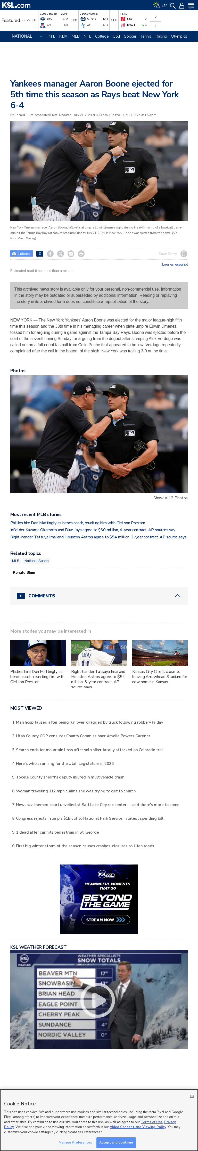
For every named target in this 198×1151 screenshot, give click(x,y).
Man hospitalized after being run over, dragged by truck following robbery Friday (89, 722)
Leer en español (175, 264)
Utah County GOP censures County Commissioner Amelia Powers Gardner (83, 736)
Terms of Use (152, 1122)
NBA (63, 36)
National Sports (36, 561)
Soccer (130, 36)
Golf (116, 36)
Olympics (179, 36)
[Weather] (160, 5)
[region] (99, 1120)
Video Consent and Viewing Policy (138, 1127)
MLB (75, 36)
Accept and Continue (116, 1142)
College (102, 36)
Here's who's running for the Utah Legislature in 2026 (64, 763)
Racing (161, 36)
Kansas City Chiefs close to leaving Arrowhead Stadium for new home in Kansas (159, 677)
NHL (87, 36)
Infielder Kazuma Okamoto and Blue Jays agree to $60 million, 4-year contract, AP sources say (92, 530)
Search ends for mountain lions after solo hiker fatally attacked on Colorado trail (90, 749)
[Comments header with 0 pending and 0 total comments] (99, 596)
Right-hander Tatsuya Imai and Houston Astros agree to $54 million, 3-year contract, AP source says (98, 537)
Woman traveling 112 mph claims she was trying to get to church (76, 791)
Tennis (146, 36)
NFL (51, 36)
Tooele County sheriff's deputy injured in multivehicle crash (70, 777)
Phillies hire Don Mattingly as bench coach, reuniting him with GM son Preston (77, 523)
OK (192, 1096)
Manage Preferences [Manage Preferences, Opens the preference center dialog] (75, 1142)
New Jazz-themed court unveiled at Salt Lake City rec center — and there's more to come (97, 804)
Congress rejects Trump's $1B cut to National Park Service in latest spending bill (89, 818)
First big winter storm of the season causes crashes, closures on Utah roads (85, 846)
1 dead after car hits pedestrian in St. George (57, 832)
